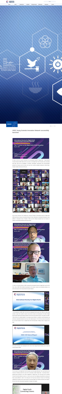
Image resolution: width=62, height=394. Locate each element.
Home (9, 4)
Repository (46, 4)
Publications (40, 4)
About (15, 4)
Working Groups (34, 4)
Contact (52, 4)
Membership (22, 4)
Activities (27, 4)
